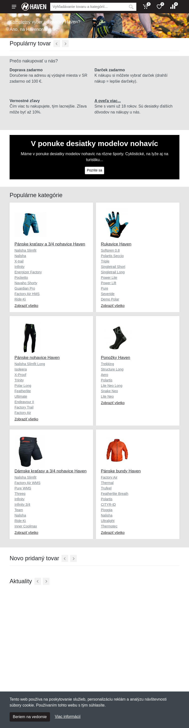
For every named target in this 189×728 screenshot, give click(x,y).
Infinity (19, 267)
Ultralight (107, 521)
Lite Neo (107, 396)
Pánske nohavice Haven (37, 357)
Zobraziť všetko (26, 306)
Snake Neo (109, 391)
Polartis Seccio (112, 256)
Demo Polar (110, 299)
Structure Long (112, 369)
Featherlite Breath (114, 494)
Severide (107, 294)
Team (19, 510)
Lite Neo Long (111, 386)
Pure (104, 288)
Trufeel (106, 488)
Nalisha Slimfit (25, 250)
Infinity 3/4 (22, 504)
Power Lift (108, 283)
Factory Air (23, 413)
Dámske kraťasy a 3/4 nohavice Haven (51, 471)
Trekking (107, 364)
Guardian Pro (25, 288)
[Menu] (14, 6)
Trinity (19, 380)
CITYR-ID (108, 504)
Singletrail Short (113, 267)
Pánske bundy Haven (121, 471)
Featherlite (23, 391)
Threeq (20, 494)
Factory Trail (24, 407)
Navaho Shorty (26, 283)
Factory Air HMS (27, 294)
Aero (104, 375)
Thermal (107, 483)
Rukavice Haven (116, 244)
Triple (105, 261)
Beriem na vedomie (30, 717)
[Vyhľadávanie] (88, 7)
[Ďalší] (65, 43)
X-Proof (20, 375)
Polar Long (23, 386)
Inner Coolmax (26, 526)
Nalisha (20, 256)
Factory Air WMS (27, 483)
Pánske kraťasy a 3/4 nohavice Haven (50, 244)
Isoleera (21, 369)
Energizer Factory (28, 272)
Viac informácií (68, 716)
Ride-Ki (20, 299)
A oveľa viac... (107, 101)
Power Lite (109, 278)
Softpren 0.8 (110, 250)
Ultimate (21, 396)
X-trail (19, 261)
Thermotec (109, 526)
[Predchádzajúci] (56, 43)
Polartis (106, 380)
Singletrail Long (113, 272)
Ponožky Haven (115, 357)
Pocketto (21, 278)
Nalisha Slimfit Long (30, 364)
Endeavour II (24, 402)
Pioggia (106, 510)
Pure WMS (23, 488)
